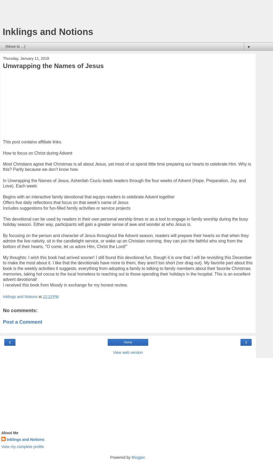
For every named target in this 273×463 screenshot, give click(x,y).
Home (128, 342)
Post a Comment (22, 322)
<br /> (19, 106)
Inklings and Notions (48, 32)
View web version (128, 352)
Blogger (138, 457)
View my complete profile (22, 447)
